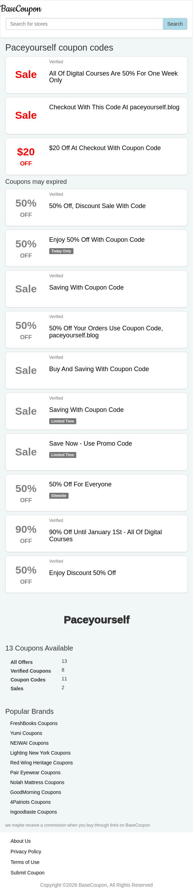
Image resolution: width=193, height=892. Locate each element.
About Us (21, 841)
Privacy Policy (26, 851)
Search (175, 24)
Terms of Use (25, 862)
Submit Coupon (28, 872)
